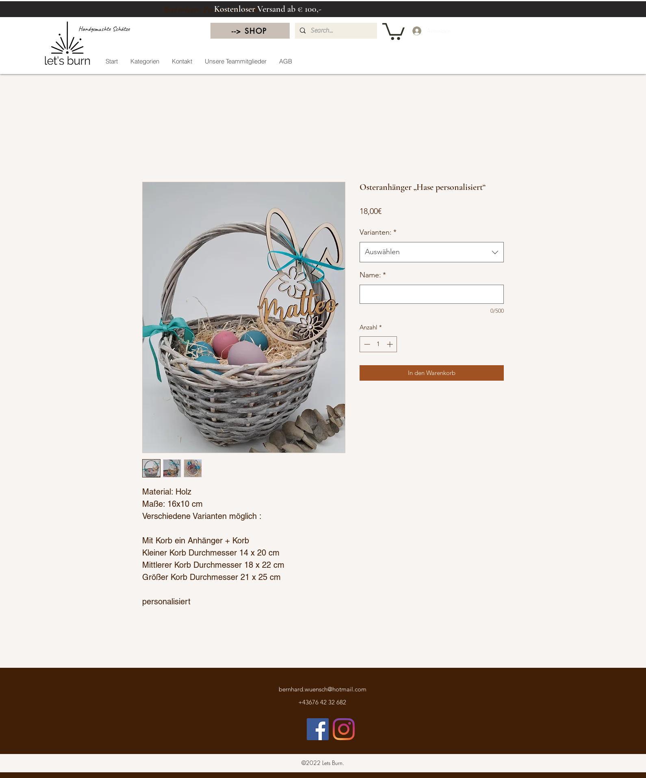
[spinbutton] (378, 344)
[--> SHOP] (250, 31)
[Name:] (431, 294)
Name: (373, 274)
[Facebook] (318, 729)
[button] (393, 30)
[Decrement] (366, 344)
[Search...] (335, 31)
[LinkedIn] (344, 729)
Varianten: (378, 232)
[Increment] (390, 344)
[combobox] (432, 252)
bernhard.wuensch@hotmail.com (322, 689)
